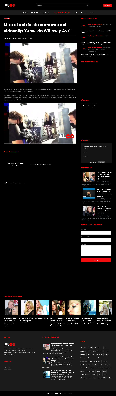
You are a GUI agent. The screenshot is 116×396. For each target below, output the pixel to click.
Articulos (100, 348)
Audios (107, 348)
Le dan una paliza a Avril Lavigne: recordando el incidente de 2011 (72, 321)
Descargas (83, 358)
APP (75, 12)
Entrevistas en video (94, 361)
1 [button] (57, 329)
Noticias (82, 371)
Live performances (105, 368)
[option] (11, 313)
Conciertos (99, 354)
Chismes (82, 354)
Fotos (46, 12)
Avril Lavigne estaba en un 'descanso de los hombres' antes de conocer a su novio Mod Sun (104, 193)
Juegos (82, 368)
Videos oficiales (102, 378)
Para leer (35, 12)
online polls (96, 164)
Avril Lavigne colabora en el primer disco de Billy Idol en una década (104, 209)
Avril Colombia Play (62, 12)
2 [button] (59, 329)
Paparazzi (98, 371)
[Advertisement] (96, 123)
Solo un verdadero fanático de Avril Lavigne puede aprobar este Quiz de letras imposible (57, 322)
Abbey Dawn (84, 348)
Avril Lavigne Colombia (11, 38)
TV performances (85, 378)
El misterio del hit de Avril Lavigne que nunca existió (26, 320)
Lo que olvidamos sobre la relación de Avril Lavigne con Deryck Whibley (104, 321)
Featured (94, 364)
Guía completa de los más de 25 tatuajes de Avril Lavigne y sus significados (104, 175)
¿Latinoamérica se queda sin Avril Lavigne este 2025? (96, 31)
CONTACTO (108, 5)
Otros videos (90, 371)
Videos (6, 18)
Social (100, 374)
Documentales (92, 358)
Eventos (104, 361)
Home (25, 12)
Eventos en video (85, 364)
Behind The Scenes (98, 351)
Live (97, 368)
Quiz (104, 371)
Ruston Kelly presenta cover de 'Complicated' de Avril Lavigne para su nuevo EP (96, 43)
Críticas (106, 354)
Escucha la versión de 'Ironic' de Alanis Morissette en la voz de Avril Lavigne (62, 359)
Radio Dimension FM (42, 318)
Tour (105, 374)
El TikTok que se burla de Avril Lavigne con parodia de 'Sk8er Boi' (89, 321)
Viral (110, 378)
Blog (107, 351)
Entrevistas (83, 361)
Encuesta (101, 358)
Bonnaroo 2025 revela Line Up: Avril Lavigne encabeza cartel (96, 55)
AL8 (95, 348)
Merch (84, 12)
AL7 (91, 12)
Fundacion (107, 364)
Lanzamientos (90, 368)
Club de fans (90, 354)
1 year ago (85, 32)
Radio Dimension (85, 374)
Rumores (94, 374)
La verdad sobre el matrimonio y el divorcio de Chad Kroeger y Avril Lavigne (10, 322)
